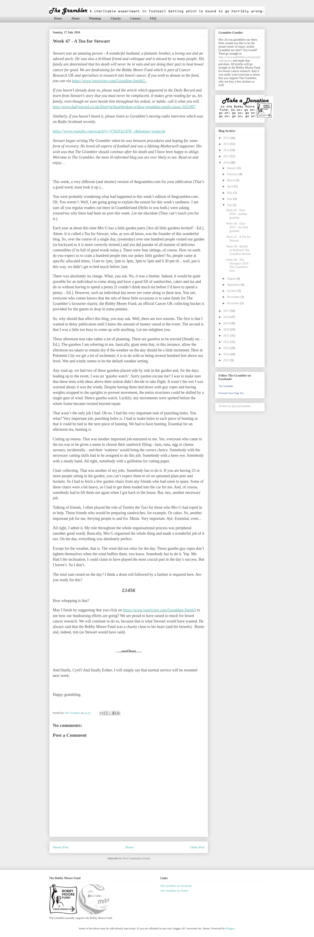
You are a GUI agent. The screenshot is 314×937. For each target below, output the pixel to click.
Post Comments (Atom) (136, 858)
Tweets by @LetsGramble (234, 406)
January (232, 168)
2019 (226, 323)
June (230, 199)
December (233, 303)
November (234, 297)
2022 (226, 342)
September (234, 284)
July (230, 205)
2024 (226, 354)
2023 (226, 348)
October (232, 290)
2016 (226, 162)
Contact (135, 18)
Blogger (229, 928)
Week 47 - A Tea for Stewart (238, 238)
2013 (226, 144)
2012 (226, 138)
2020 (226, 329)
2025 (226, 360)
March (231, 180)
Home (58, 18)
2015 (226, 156)
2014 (226, 150)
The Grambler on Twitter (174, 890)
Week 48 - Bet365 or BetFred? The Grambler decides (238, 250)
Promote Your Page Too (231, 393)
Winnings (95, 18)
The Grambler (225, 386)
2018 (226, 317)
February (233, 174)
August (231, 278)
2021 (226, 335)
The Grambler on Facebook (175, 885)
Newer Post (60, 847)
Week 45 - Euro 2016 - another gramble (236, 214)
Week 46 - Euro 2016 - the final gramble (237, 227)
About (75, 18)
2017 (226, 311)
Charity (116, 18)
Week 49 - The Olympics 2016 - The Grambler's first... (238, 265)
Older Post (197, 847)
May (230, 192)
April (230, 186)
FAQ (153, 18)
